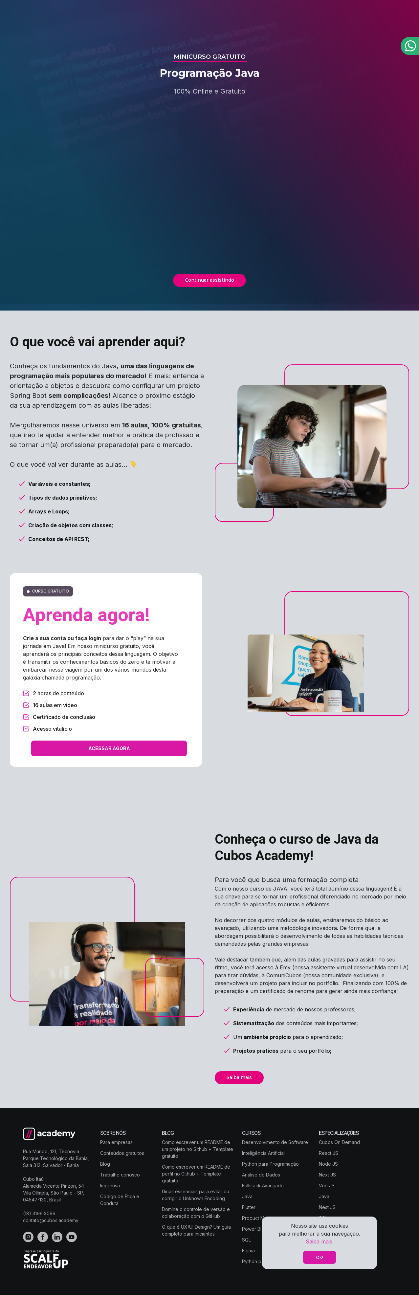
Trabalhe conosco (120, 1174)
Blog (105, 1164)
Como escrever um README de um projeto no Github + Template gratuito (197, 1149)
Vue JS (327, 1185)
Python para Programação (270, 1164)
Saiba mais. (320, 1241)
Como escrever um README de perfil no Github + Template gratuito (196, 1173)
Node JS (328, 1164)
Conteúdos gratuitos (122, 1153)
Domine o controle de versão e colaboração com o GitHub (196, 1212)
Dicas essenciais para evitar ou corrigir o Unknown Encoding (195, 1195)
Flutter (248, 1207)
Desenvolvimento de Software (275, 1142)
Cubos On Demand (339, 1142)
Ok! (319, 1257)
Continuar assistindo (209, 280)
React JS (328, 1153)
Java (247, 1196)
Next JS (327, 1174)
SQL (246, 1239)
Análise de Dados (261, 1174)
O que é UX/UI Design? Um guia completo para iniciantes (196, 1230)
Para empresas (116, 1142)
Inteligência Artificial (263, 1153)
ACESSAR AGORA (109, 748)
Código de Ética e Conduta (119, 1200)
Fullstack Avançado (263, 1185)
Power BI (251, 1229)
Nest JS (327, 1207)
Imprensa (110, 1185)
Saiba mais (239, 1077)
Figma (248, 1250)
